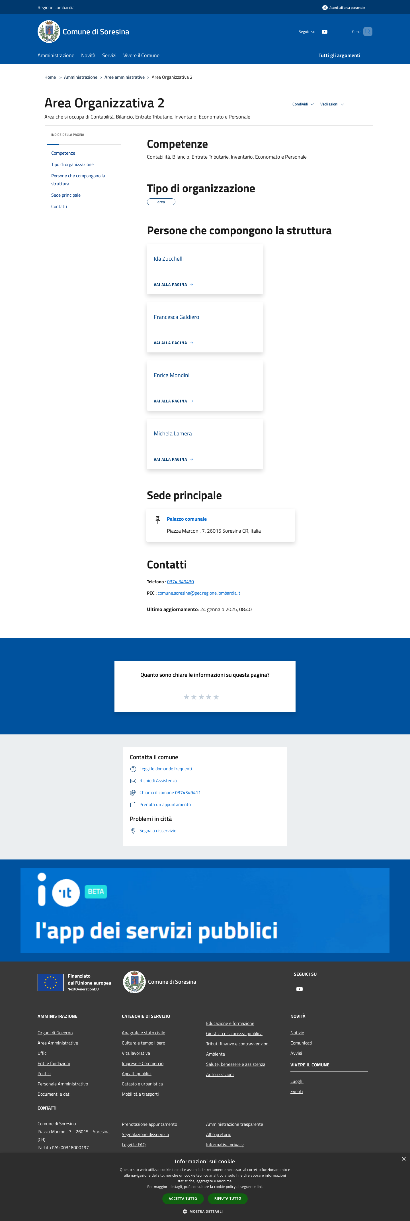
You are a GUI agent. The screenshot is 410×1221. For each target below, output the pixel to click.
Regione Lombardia (56, 7)
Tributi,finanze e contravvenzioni (238, 1043)
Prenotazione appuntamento (149, 1124)
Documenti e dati (54, 1094)
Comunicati (301, 1042)
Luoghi (297, 1081)
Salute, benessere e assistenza (235, 1064)
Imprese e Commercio (142, 1063)
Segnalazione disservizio (145, 1134)
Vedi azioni (333, 104)
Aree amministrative (124, 77)
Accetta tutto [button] (183, 1198)
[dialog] (205, 1187)
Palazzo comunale (187, 519)
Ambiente (215, 1053)
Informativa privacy (225, 1144)
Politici (44, 1073)
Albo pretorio (218, 1134)
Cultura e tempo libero (143, 1042)
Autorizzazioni (220, 1074)
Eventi (296, 1091)
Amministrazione (80, 77)
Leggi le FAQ (134, 1144)
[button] (205, 1211)
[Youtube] (315, 31)
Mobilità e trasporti (140, 1094)
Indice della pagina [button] (67, 134)
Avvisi (296, 1053)
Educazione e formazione (230, 1023)
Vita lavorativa (136, 1053)
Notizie (297, 1032)
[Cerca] (365, 31)
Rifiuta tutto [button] (227, 1198)
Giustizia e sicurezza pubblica (234, 1033)
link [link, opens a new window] (260, 1186)
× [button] (403, 1159)
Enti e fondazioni (54, 1063)
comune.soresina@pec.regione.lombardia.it (199, 592)
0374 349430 (180, 581)
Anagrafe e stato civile (143, 1032)
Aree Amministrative (58, 1042)
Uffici (43, 1053)
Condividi (304, 104)
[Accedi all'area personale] (343, 7)
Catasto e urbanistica (142, 1083)
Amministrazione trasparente (234, 1124)
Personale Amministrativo (63, 1083)
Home (50, 77)
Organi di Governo (55, 1032)
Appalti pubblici (136, 1073)
